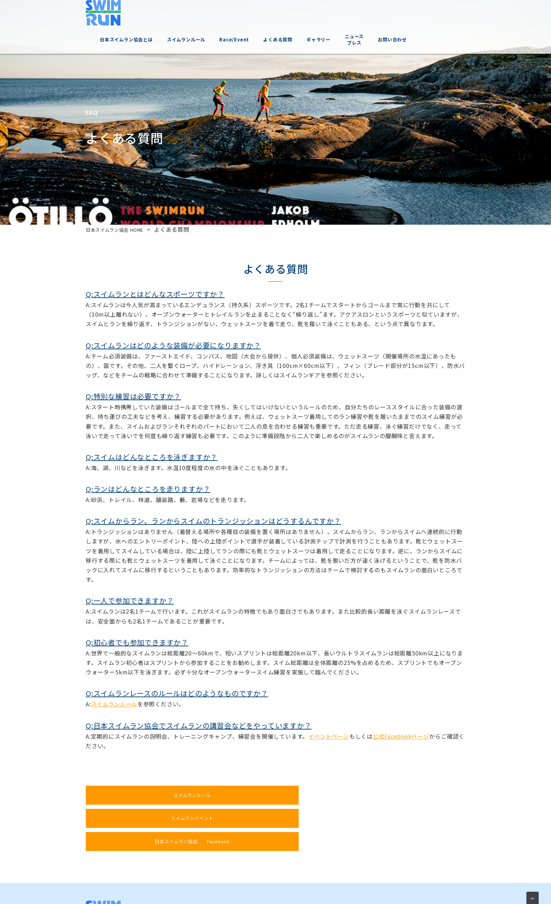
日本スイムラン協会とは (161, 14)
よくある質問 (313, 14)
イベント (245, 856)
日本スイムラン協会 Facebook (393, 795)
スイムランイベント (267, 795)
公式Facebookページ (401, 736)
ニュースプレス (389, 14)
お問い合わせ (427, 14)
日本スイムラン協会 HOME (121, 229)
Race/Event (269, 14)
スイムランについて (206, 856)
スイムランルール (221, 14)
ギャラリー (354, 14)
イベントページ (329, 736)
